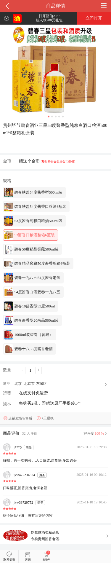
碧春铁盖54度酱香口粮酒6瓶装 (35, 206)
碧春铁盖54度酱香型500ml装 (33, 192)
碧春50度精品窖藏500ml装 (31, 249)
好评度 (95, 433)
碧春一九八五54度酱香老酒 (32, 278)
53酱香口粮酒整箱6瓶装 (29, 235)
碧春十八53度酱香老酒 (28, 349)
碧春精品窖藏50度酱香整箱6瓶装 (37, 263)
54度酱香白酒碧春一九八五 (32, 292)
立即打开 (94, 18)
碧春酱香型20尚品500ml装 (31, 320)
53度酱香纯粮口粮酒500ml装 (33, 221)
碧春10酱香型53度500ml (29, 306)
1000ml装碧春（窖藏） (28, 334)
